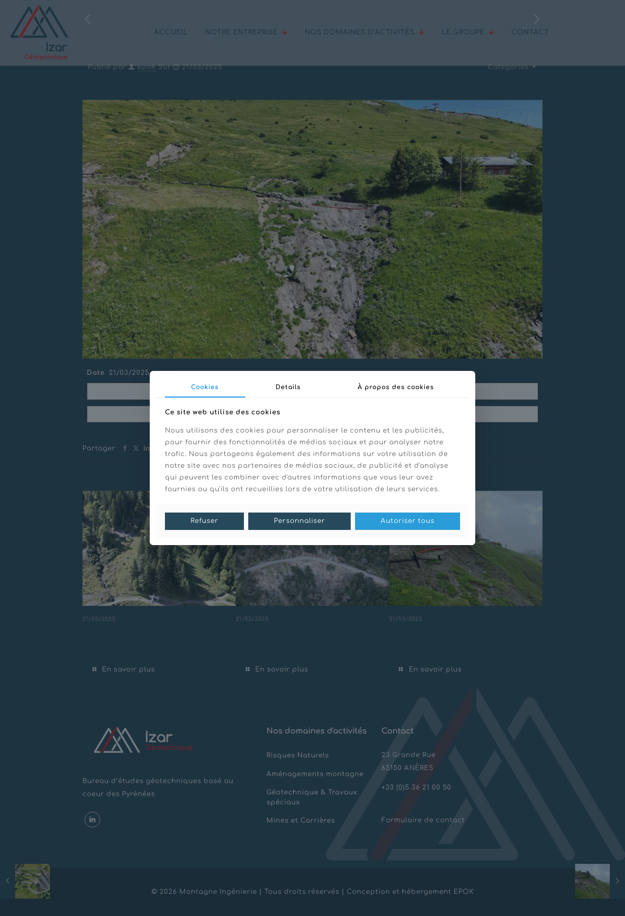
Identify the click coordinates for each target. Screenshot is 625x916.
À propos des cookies (396, 387)
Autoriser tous (407, 521)
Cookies (205, 387)
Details (288, 387)
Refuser (204, 521)
